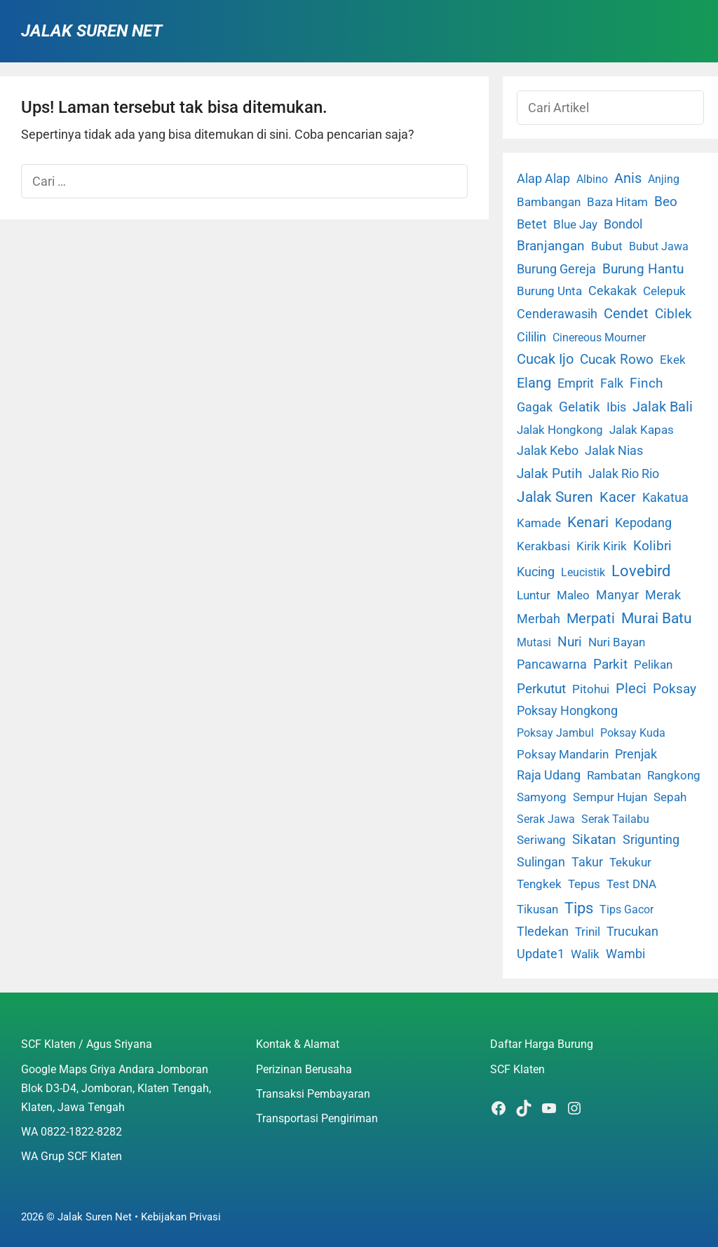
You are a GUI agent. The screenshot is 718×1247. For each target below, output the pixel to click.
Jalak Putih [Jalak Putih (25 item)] (549, 473)
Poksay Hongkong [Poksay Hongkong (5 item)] (567, 711)
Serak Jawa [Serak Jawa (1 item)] (546, 819)
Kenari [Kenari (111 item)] (588, 522)
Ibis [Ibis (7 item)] (616, 407)
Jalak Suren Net (91, 31)
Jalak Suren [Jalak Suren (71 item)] (555, 497)
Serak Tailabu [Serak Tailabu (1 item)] (615, 819)
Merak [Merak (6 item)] (663, 595)
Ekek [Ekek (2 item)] (673, 360)
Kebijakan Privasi (181, 1217)
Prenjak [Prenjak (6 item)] (636, 754)
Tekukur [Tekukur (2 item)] (630, 862)
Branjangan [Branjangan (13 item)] (551, 246)
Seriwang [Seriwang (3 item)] (541, 840)
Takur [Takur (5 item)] (587, 862)
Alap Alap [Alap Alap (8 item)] (543, 178)
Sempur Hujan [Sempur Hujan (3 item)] (610, 797)
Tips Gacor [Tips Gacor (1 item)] (626, 909)
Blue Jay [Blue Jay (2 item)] (575, 224)
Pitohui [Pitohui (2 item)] (590, 689)
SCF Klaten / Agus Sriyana (86, 1044)
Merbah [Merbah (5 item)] (538, 619)
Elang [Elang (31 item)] (534, 383)
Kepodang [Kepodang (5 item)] (643, 523)
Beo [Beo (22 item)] (665, 201)
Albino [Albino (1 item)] (592, 179)
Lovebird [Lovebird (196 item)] (640, 570)
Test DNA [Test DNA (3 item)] (631, 884)
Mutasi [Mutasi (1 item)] (534, 642)
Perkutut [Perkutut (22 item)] (541, 689)
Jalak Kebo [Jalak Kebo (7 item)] (547, 450)
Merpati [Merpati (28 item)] (591, 619)
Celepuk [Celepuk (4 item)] (664, 291)
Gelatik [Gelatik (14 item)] (579, 407)
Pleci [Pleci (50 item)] (631, 688)
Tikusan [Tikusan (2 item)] (537, 909)
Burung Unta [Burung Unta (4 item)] (549, 291)
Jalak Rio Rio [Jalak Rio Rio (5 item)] (623, 474)
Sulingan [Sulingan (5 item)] (541, 862)
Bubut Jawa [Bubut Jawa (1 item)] (659, 246)
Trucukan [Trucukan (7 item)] (632, 931)
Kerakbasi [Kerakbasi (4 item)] (543, 546)
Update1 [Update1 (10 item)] (540, 953)
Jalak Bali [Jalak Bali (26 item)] (662, 407)
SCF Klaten (517, 1069)
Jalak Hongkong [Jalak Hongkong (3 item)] (560, 430)
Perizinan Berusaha (304, 1069)
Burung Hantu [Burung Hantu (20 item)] (643, 269)
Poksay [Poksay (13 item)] (674, 689)
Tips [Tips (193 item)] (578, 908)
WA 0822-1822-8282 (71, 1131)
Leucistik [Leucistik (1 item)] (583, 572)
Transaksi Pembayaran (313, 1094)
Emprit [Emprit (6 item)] (575, 383)
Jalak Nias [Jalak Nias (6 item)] (614, 451)
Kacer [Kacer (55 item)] (618, 497)
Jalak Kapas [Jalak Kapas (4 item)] (641, 430)
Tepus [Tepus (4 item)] (584, 884)
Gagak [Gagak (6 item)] (535, 407)
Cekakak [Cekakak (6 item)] (612, 291)
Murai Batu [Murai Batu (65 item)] (656, 618)
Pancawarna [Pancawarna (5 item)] (552, 664)
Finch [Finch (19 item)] (646, 383)
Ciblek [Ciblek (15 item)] (673, 314)
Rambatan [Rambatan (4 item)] (614, 775)
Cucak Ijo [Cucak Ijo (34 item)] (545, 359)
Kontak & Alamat (297, 1044)
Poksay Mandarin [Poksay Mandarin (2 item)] (563, 754)
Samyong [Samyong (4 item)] (542, 797)
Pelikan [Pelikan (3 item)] (653, 664)
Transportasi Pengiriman (317, 1118)
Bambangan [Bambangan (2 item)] (549, 202)
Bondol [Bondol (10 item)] (623, 224)
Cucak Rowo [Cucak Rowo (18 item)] (616, 359)
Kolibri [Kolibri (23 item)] (652, 546)
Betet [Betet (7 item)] (532, 224)
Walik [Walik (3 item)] (585, 954)
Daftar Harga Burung (541, 1044)
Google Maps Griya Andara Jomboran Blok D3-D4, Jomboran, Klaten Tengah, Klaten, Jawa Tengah (116, 1088)
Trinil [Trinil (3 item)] (587, 932)
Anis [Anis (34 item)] (628, 178)
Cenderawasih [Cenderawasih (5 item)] (557, 314)
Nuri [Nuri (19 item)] (569, 642)
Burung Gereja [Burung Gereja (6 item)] (556, 269)
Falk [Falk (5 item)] (611, 383)
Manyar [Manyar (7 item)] (617, 594)
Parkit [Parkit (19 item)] (610, 664)
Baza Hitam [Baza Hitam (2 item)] (617, 202)
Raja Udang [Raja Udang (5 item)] (549, 775)
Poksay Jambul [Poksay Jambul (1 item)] (555, 733)
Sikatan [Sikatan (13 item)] (594, 839)
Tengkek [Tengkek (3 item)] (539, 884)
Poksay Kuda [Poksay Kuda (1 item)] (632, 733)
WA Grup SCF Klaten (71, 1156)
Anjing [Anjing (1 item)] (663, 179)
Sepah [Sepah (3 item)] (669, 797)
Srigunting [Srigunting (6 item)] (651, 840)
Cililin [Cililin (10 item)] (531, 336)
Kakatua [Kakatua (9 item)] (665, 497)
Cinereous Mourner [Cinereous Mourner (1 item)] (599, 337)
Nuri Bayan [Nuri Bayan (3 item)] (616, 642)
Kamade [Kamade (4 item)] (539, 523)
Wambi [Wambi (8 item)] (625, 953)
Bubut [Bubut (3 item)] (607, 246)
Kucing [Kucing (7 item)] (536, 571)
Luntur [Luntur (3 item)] (533, 595)
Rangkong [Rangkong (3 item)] (673, 775)
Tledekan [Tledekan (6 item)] (543, 932)
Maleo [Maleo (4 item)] (573, 595)
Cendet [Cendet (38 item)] (626, 313)
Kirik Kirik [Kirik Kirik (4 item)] (601, 546)
